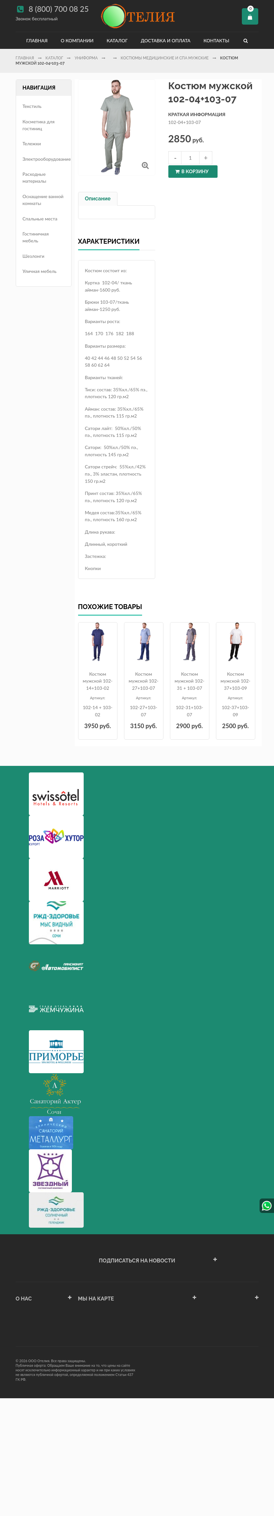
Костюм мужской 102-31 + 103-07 (189, 681)
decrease (174, 157)
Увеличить (145, 165)
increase (205, 157)
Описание (98, 198)
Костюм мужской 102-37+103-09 (235, 681)
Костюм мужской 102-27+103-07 (143, 681)
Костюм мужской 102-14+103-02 (98, 681)
